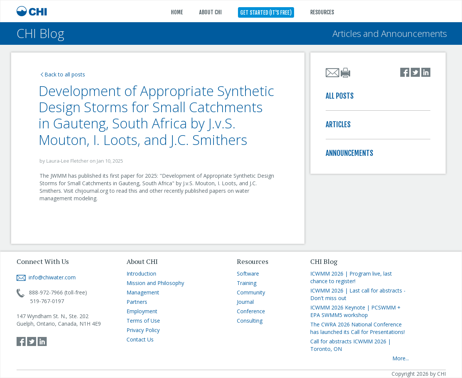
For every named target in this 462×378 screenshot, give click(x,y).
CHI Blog (40, 33)
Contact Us (140, 339)
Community (251, 292)
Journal (245, 301)
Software (248, 273)
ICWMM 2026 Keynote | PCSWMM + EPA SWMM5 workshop (355, 311)
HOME (177, 12)
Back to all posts (63, 74)
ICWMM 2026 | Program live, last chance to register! (351, 277)
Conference (251, 311)
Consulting (249, 320)
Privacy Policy (143, 330)
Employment (142, 311)
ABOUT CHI (210, 12)
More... (400, 358)
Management (143, 292)
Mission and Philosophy (155, 283)
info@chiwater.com (46, 277)
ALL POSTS (340, 96)
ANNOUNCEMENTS (349, 153)
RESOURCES (322, 12)
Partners (137, 301)
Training (246, 283)
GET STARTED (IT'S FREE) (266, 12)
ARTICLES (338, 124)
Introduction (141, 273)
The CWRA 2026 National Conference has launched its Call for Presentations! (357, 328)
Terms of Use (143, 320)
